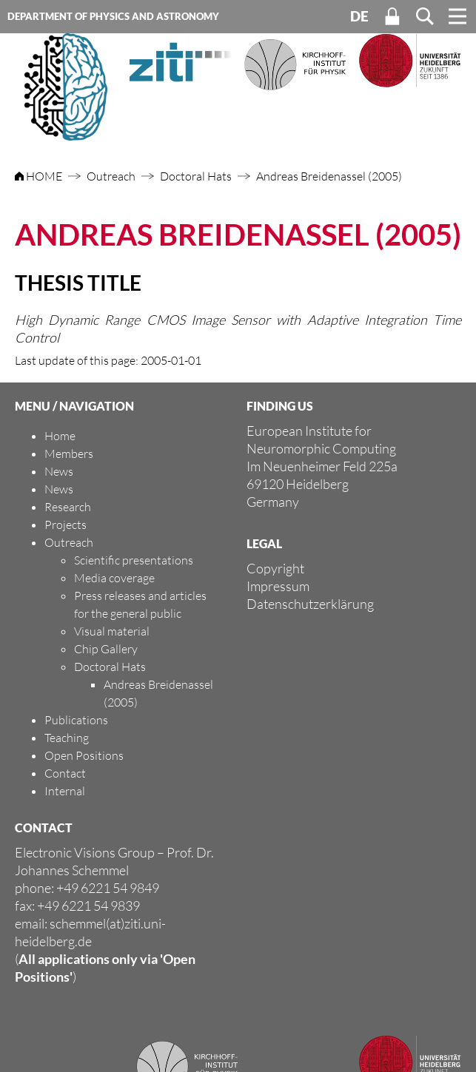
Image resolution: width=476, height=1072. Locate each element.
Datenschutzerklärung (310, 604)
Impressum (278, 586)
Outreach (111, 176)
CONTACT (44, 827)
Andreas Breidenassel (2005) (329, 176)
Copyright (275, 568)
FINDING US (280, 406)
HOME (39, 176)
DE (359, 16)
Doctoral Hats (196, 176)
